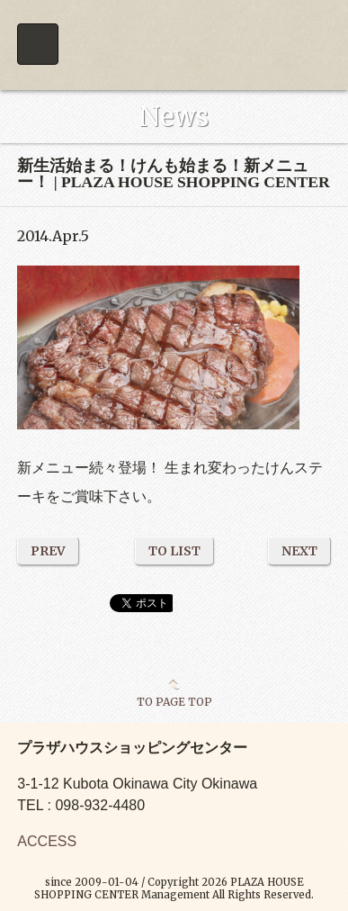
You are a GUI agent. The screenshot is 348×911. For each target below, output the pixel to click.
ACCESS (46, 841)
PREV (48, 551)
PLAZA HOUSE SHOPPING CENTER (174, 45)
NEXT (299, 551)
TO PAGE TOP (174, 701)
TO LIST (174, 551)
